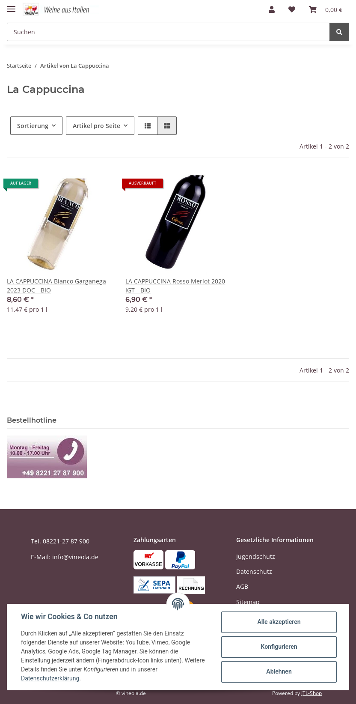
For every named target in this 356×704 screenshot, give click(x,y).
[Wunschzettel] (292, 9)
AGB (242, 586)
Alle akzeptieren (278, 621)
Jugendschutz (255, 556)
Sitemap (248, 602)
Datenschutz (254, 571)
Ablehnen (278, 671)
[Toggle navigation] (11, 5)
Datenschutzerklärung (50, 678)
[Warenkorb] (325, 9)
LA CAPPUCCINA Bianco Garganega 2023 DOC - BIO (56, 285)
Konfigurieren (279, 646)
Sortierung (32, 126)
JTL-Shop (311, 693)
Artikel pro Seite (96, 126)
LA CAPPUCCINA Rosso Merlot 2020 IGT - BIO (175, 285)
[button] (272, 9)
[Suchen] (168, 32)
